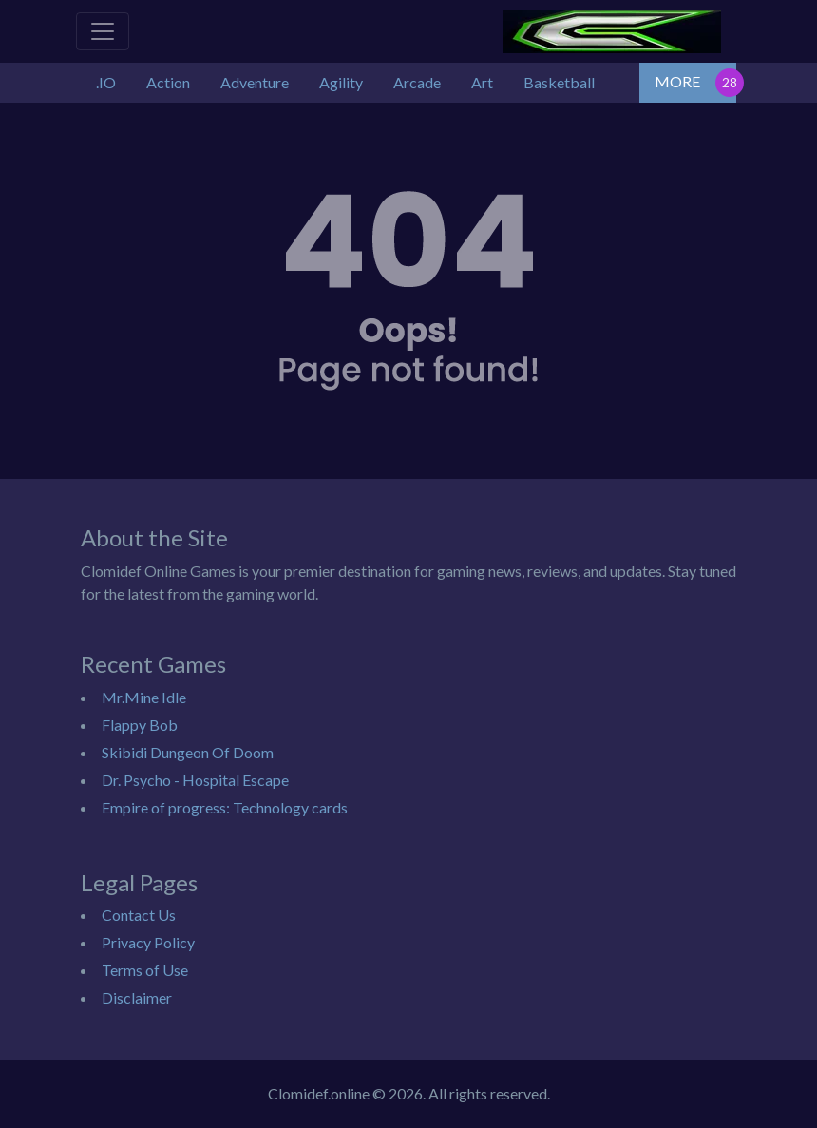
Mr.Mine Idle (144, 697)
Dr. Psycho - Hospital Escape (195, 780)
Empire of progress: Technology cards (225, 807)
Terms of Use (145, 970)
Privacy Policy (148, 942)
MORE (677, 81)
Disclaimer (137, 997)
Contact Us (139, 915)
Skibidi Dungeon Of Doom (188, 752)
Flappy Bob (140, 725)
